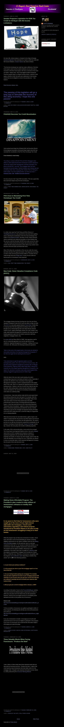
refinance (31, 550)
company (35, 431)
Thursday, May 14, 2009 (27, 183)
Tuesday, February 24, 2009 (28, 710)
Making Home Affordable (23, 630)
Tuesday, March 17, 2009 (27, 626)
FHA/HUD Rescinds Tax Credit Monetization (20, 114)
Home (18, 719)
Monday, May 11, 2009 (27, 444)
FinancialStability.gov (28, 590)
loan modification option (17, 555)
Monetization (25, 186)
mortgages (34, 630)
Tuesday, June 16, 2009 (27, 101)
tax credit (27, 263)
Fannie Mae (28, 325)
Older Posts (36, 719)
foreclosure (12, 630)
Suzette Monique (48, 23)
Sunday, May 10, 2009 (26, 491)
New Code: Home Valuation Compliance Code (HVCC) (21, 272)
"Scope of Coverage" (29, 424)
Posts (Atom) (13, 722)
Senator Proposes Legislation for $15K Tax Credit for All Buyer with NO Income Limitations (19, 21)
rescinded (33, 186)
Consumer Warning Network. (24, 671)
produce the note (13, 713)
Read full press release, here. (11, 85)
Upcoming (44, 43)
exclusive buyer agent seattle (26, 105)
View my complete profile (48, 34)
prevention (7, 631)
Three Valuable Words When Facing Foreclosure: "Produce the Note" (17, 640)
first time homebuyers (14, 186)
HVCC (7, 325)
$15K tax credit (12, 105)
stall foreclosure (24, 713)
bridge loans (19, 255)
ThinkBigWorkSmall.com (10, 234)
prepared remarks (14, 237)
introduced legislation (9, 60)
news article (9, 339)
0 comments (7, 184)
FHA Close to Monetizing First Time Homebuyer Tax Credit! (17, 197)
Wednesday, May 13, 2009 (28, 259)
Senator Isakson (19, 61)
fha (9, 263)
